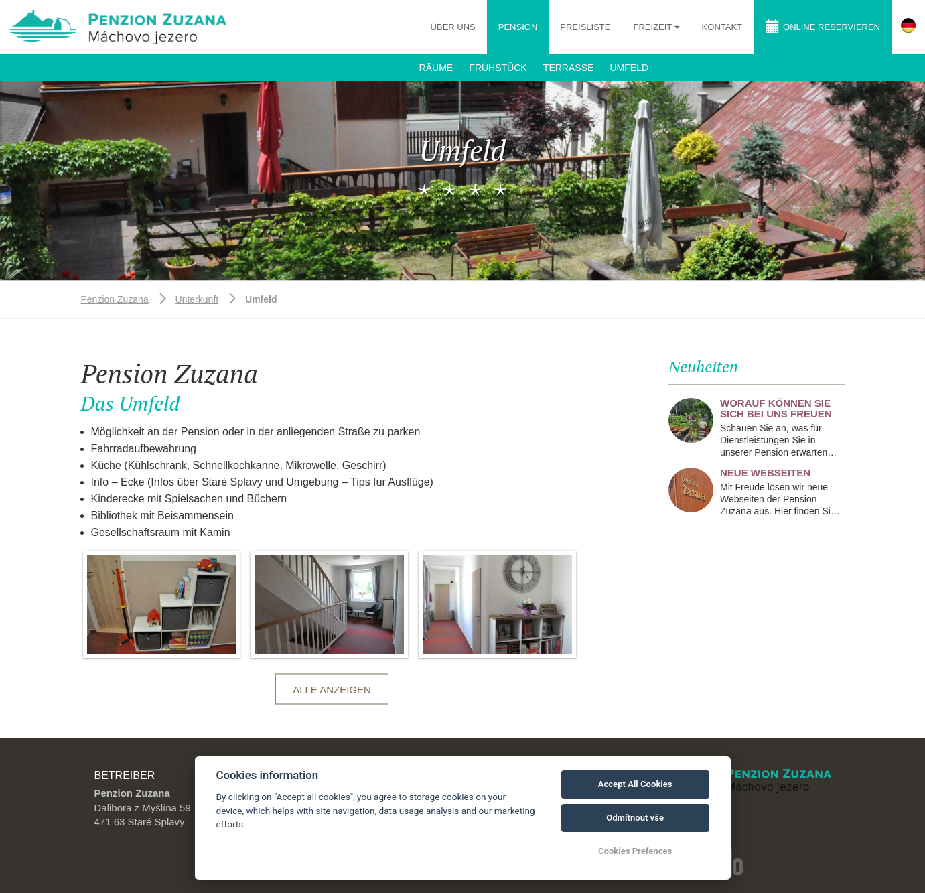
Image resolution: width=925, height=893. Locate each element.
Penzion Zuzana (115, 299)
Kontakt (722, 27)
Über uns (453, 27)
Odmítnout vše (635, 818)
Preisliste (585, 27)
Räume (436, 67)
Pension (518, 27)
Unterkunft (197, 299)
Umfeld (629, 67)
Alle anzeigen (332, 689)
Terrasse (568, 67)
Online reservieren (823, 26)
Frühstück (497, 67)
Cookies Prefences (635, 851)
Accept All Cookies (635, 784)
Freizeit (653, 27)
